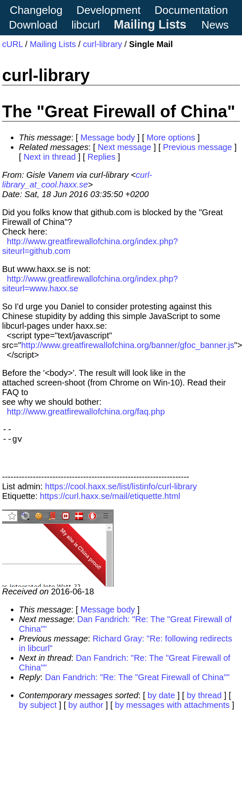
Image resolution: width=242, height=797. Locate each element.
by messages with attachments (172, 711)
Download (33, 24)
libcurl (85, 24)
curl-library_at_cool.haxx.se (77, 179)
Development (108, 10)
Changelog (36, 10)
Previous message (197, 147)
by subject (38, 711)
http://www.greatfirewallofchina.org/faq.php (86, 411)
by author (85, 711)
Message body (108, 137)
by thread (204, 702)
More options (171, 137)
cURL (12, 44)
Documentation (191, 10)
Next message (124, 147)
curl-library (102, 44)
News (215, 24)
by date (161, 702)
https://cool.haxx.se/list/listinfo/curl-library (121, 493)
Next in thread (49, 156)
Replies (101, 156)
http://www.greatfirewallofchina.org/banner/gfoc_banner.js (127, 345)
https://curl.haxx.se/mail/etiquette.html (110, 502)
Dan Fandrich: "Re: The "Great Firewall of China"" (137, 684)
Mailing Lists (150, 24)
